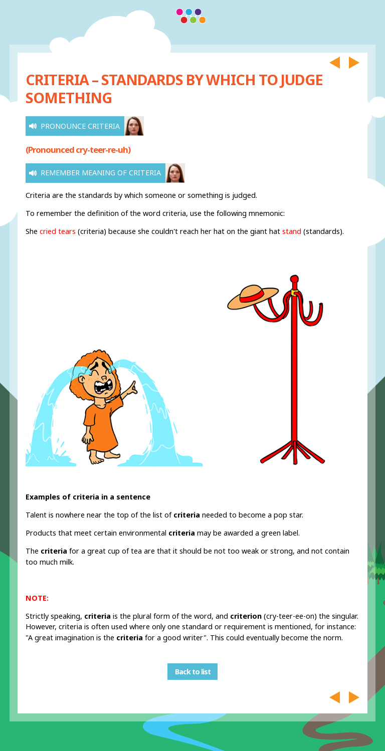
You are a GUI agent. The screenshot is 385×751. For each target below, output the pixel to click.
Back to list (193, 671)
